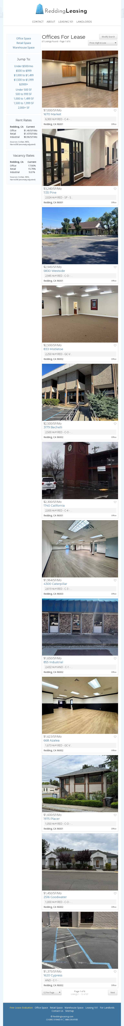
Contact (37, 21)
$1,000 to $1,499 (24, 75)
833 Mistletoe (53, 349)
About (51, 21)
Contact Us (57, 1010)
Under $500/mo (23, 66)
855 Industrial (53, 662)
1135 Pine (50, 192)
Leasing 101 (65, 21)
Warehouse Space (24, 47)
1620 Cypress (53, 975)
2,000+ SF (23, 107)
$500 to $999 (23, 70)
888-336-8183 (71, 1019)
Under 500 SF (24, 89)
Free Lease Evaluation (21, 1007)
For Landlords (107, 1007)
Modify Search (108, 36)
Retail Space (23, 43)
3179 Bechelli (53, 427)
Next (113, 992)
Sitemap (69, 1010)
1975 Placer (52, 819)
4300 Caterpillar (55, 584)
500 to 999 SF (24, 94)
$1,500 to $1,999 (24, 80)
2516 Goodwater (55, 897)
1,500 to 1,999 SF (24, 103)
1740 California (54, 505)
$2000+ (23, 84)
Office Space (23, 38)
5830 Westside (54, 271)
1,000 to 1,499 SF (24, 98)
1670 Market (52, 114)
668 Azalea (52, 740)
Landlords (84, 21)
